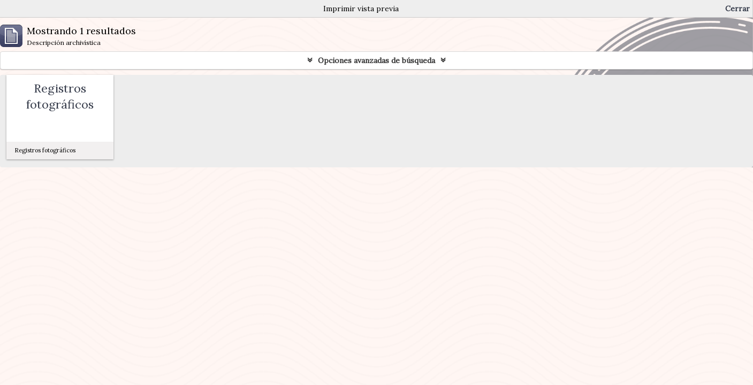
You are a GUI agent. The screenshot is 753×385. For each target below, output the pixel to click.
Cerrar (737, 8)
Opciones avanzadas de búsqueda (376, 60)
